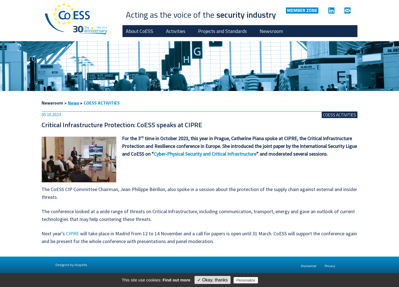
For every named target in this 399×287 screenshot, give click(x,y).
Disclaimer (308, 266)
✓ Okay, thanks (212, 280)
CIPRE (72, 233)
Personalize (245, 280)
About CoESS (139, 31)
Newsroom (271, 31)
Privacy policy (271, 280)
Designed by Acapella (71, 264)
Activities (175, 31)
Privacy (330, 266)
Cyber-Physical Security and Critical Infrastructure (205, 154)
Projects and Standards (222, 31)
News (73, 103)
